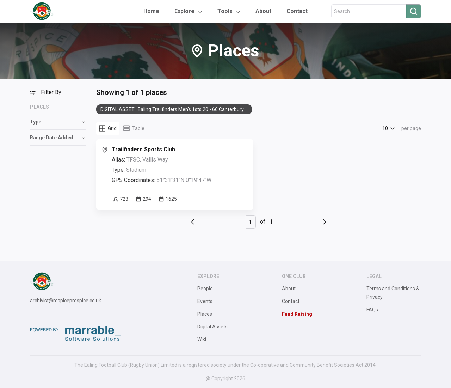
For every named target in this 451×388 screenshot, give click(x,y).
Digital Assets (212, 326)
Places (204, 314)
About (263, 11)
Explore (184, 11)
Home (151, 11)
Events (204, 301)
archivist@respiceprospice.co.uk (65, 300)
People (205, 288)
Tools (225, 11)
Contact (297, 11)
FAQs (372, 310)
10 (385, 128)
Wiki (201, 339)
